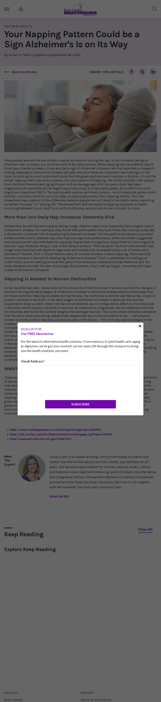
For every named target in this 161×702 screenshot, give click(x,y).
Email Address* (33, 361)
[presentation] (53, 387)
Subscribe (80, 404)
